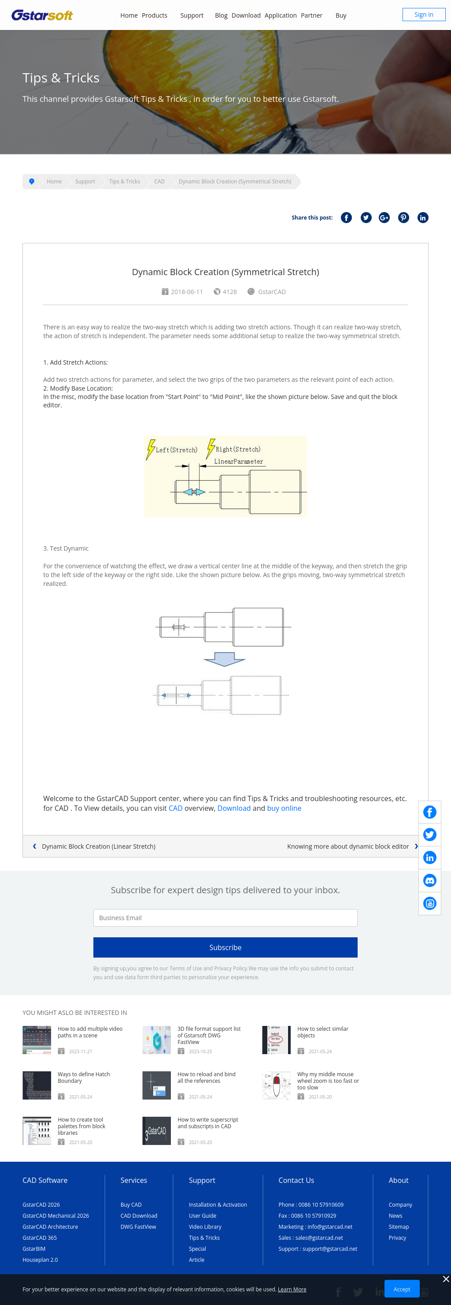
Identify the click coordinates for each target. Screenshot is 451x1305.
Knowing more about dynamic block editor (348, 846)
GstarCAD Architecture (50, 1226)
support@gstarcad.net (330, 1249)
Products (159, 15)
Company (400, 1204)
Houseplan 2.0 (40, 1260)
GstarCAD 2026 (41, 1204)
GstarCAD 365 (39, 1238)
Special (197, 1249)
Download (246, 15)
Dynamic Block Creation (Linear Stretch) (98, 846)
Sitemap (399, 1226)
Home (129, 15)
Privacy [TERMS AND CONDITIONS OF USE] (398, 1238)
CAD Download (139, 1215)
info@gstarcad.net (330, 1226)
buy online (284, 808)
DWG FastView (138, 1226)
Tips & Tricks (124, 181)
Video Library (205, 1226)
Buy (345, 15)
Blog (221, 15)
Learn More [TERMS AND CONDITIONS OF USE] (292, 1289)
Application (281, 15)
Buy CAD (131, 1204)
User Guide (202, 1215)
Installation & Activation (218, 1204)
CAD (159, 181)
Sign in (423, 14)
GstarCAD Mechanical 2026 (55, 1215)
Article (196, 1260)
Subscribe (225, 947)
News (396, 1215)
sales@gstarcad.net (319, 1238)
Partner (316, 15)
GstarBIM (33, 1249)
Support (196, 15)
